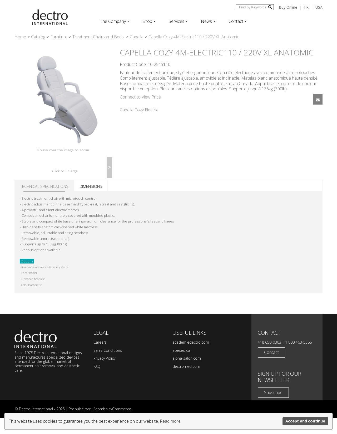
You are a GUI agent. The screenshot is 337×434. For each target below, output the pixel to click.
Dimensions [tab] (91, 202)
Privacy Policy (104, 373)
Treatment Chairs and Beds (98, 37)
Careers (100, 357)
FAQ (96, 382)
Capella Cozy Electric (139, 110)
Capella (136, 37)
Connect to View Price (140, 97)
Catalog (38, 37)
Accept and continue (305, 421)
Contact (238, 21)
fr (306, 7)
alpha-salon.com (186, 373)
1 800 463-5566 (298, 357)
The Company (114, 21)
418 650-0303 (269, 357)
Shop (149, 21)
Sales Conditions (107, 366)
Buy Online (288, 7)
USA (319, 7)
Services (178, 21)
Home (20, 37)
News (208, 21)
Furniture (58, 37)
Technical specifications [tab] (44, 202)
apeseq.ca (181, 366)
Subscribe (273, 408)
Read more (170, 421)
